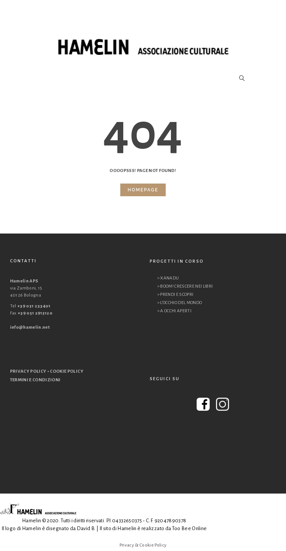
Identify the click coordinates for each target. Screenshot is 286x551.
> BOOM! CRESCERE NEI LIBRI (185, 286)
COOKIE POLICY (66, 371)
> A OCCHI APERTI (174, 311)
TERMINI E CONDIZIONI (35, 380)
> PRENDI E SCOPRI (175, 294)
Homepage (143, 189)
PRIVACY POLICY (28, 371)
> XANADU (168, 278)
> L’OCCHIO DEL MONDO (179, 302)
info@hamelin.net (30, 327)
